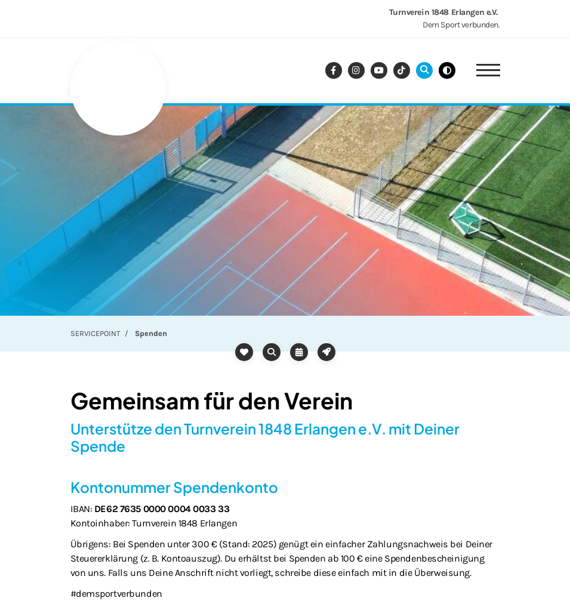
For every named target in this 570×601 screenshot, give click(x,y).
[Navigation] (483, 70)
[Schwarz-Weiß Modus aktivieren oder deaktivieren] (447, 70)
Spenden (151, 333)
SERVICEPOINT (95, 333)
